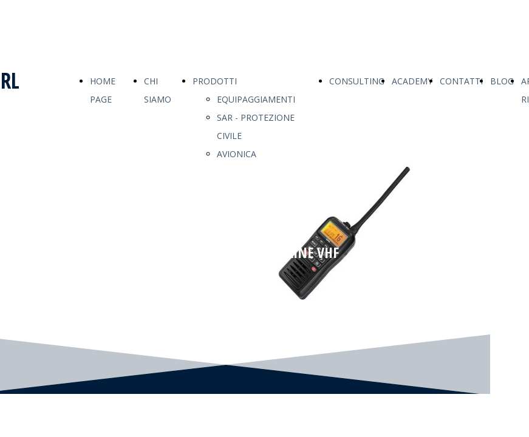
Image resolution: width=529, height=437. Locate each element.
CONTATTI (461, 81)
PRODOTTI (215, 81)
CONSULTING (356, 81)
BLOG (502, 81)
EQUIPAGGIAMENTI (256, 99)
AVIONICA (236, 154)
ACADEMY (412, 81)
